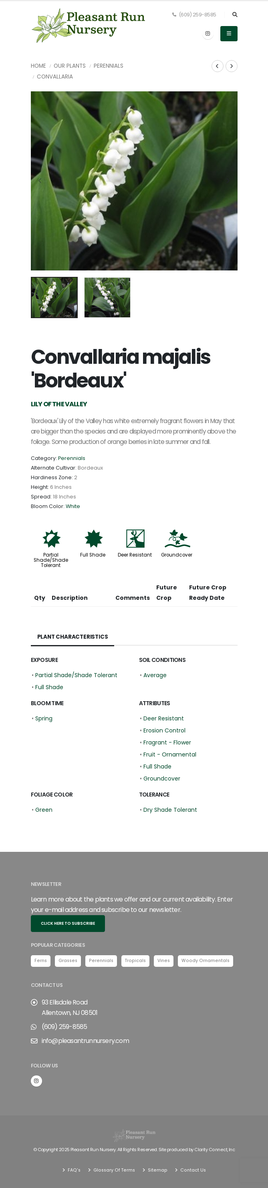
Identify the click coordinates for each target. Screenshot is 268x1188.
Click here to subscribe (68, 923)
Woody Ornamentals (207, 961)
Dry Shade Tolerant (170, 810)
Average (155, 675)
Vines (165, 961)
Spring (43, 718)
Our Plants (70, 66)
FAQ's (73, 1170)
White (73, 506)
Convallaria (55, 77)
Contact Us (192, 1170)
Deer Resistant (135, 555)
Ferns (40, 961)
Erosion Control (164, 730)
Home (38, 66)
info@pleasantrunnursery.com (85, 1041)
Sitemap (157, 1170)
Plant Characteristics (73, 637)
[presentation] (41, 181)
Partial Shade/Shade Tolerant (51, 560)
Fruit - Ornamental (169, 754)
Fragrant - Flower (167, 742)
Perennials (108, 66)
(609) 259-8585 (194, 14)
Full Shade (92, 555)
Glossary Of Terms (113, 1170)
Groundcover (176, 555)
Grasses (69, 961)
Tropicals (136, 961)
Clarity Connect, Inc (214, 1150)
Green (43, 810)
